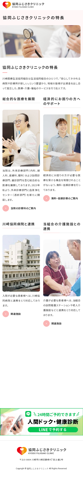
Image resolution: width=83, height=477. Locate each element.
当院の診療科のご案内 (23, 208)
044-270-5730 (44, 391)
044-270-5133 (44, 374)
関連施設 (16, 314)
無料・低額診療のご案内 (64, 198)
